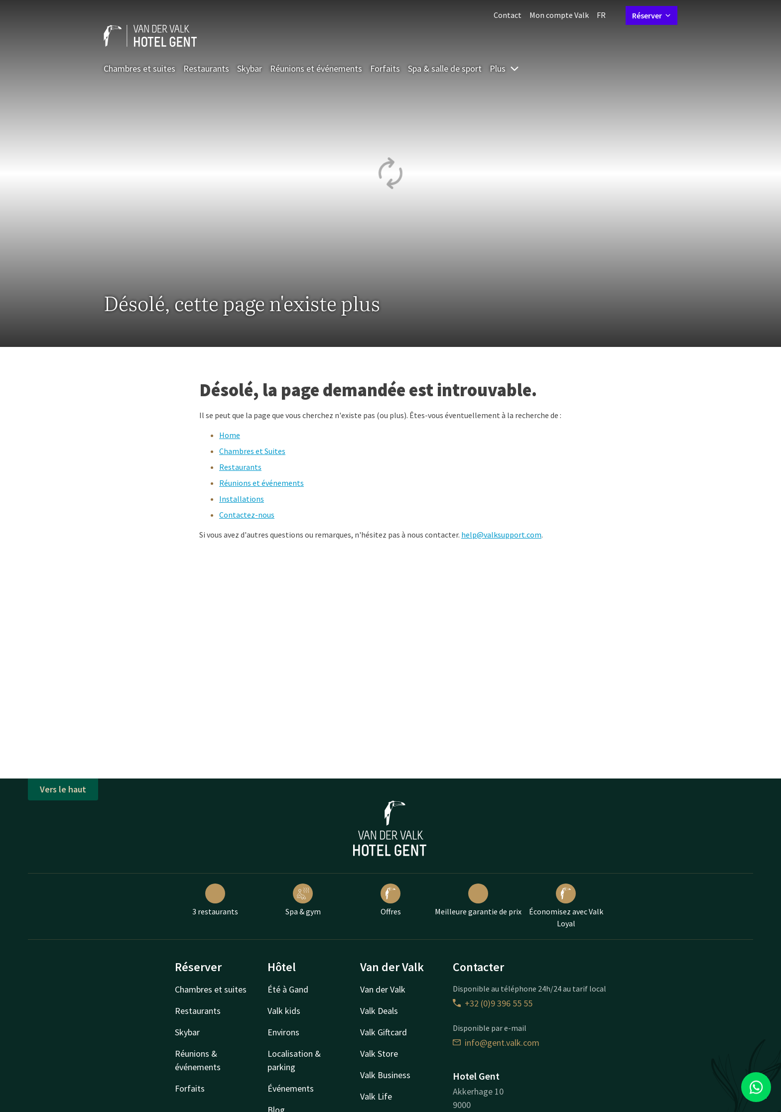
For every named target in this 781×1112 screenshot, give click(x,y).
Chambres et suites (139, 68)
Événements (290, 1088)
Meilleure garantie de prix (478, 900)
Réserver (651, 15)
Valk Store (379, 1053)
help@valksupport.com (501, 535)
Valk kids (283, 1010)
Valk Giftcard (383, 1032)
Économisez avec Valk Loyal (566, 906)
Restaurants (206, 68)
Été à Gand (287, 989)
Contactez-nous (246, 515)
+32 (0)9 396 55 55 (492, 1003)
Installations (241, 499)
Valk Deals (379, 1010)
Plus (505, 68)
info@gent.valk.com (496, 1042)
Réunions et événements (316, 68)
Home (229, 435)
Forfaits (385, 68)
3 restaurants (215, 900)
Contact (507, 15)
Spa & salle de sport (445, 68)
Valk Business (385, 1075)
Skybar (249, 68)
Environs (283, 1032)
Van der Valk (382, 989)
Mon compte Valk (559, 15)
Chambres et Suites (252, 451)
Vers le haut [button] (63, 789)
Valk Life (376, 1096)
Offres (391, 900)
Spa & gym (303, 900)
